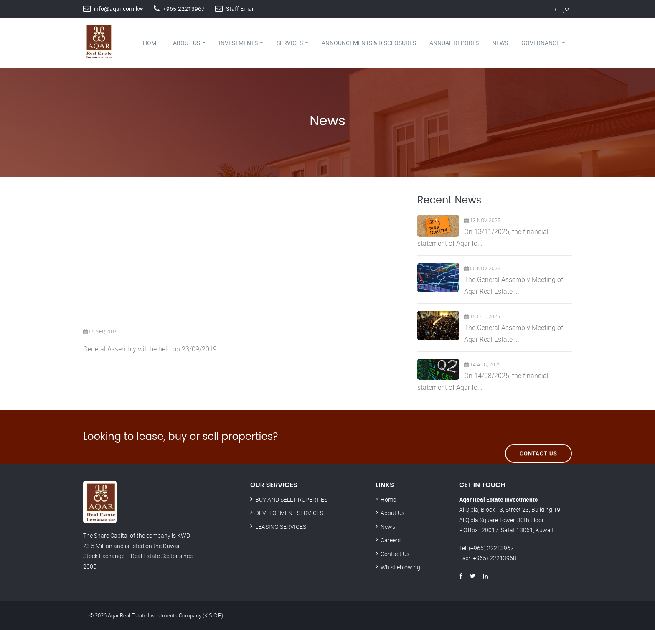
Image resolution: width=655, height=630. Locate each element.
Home (151, 43)
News (500, 43)
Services (292, 43)
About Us (189, 43)
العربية (563, 9)
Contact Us (538, 436)
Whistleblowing (400, 567)
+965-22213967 (184, 9)
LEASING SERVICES (280, 527)
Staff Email (240, 9)
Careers (391, 540)
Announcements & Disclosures (369, 43)
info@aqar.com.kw (118, 9)
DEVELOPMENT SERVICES (289, 513)
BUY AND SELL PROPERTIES (291, 499)
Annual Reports (454, 43)
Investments (241, 43)
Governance (543, 43)
